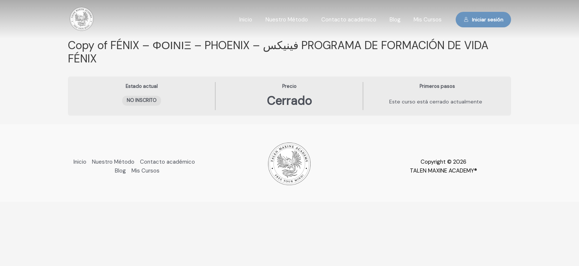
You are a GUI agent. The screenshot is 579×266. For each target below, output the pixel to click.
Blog (398, 19)
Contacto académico (353, 19)
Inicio (255, 19)
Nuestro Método (294, 19)
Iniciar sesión (483, 19)
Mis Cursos (429, 19)
